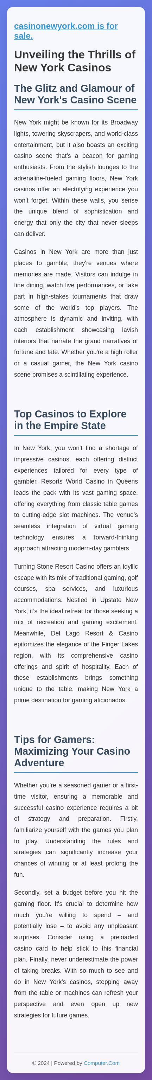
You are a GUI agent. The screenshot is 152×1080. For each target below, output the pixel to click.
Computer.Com (102, 1063)
